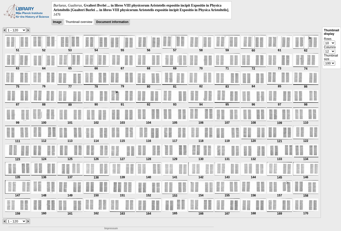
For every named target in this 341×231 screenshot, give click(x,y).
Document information (112, 22)
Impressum (111, 228)
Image (57, 22)
